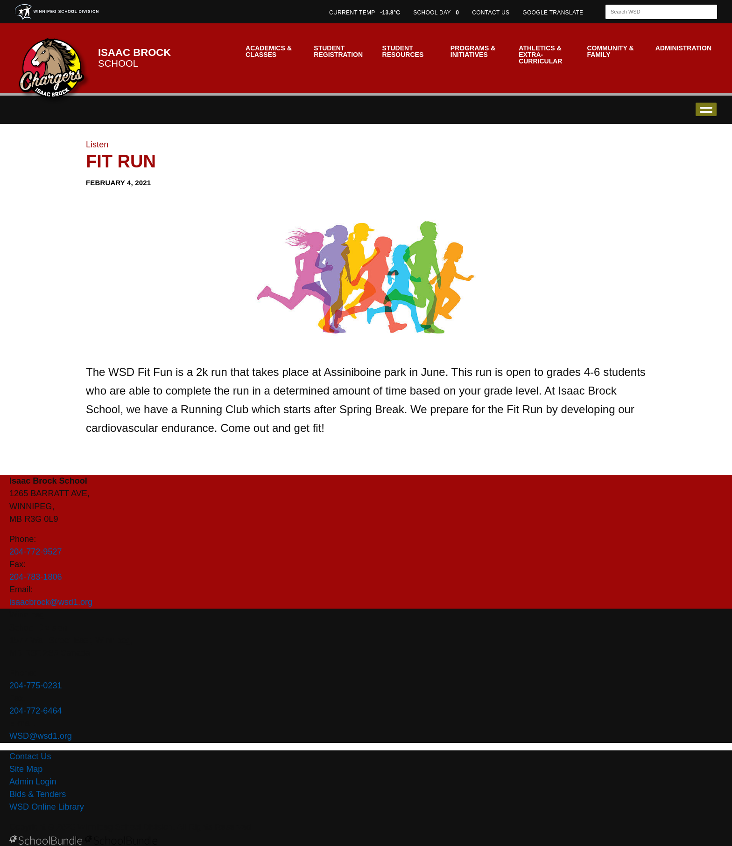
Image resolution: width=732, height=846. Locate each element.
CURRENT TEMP (364, 12)
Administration (683, 48)
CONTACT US (490, 12)
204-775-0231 (35, 685)
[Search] (653, 12)
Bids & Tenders (37, 794)
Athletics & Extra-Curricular (540, 54)
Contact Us (30, 756)
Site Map (25, 769)
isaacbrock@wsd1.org (50, 602)
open (706, 109)
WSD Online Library (46, 806)
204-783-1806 (35, 577)
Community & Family (610, 51)
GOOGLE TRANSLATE (553, 12)
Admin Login (32, 781)
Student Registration (338, 51)
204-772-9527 (35, 551)
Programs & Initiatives (472, 51)
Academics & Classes (269, 51)
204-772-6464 (35, 710)
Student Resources (403, 51)
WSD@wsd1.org (40, 736)
